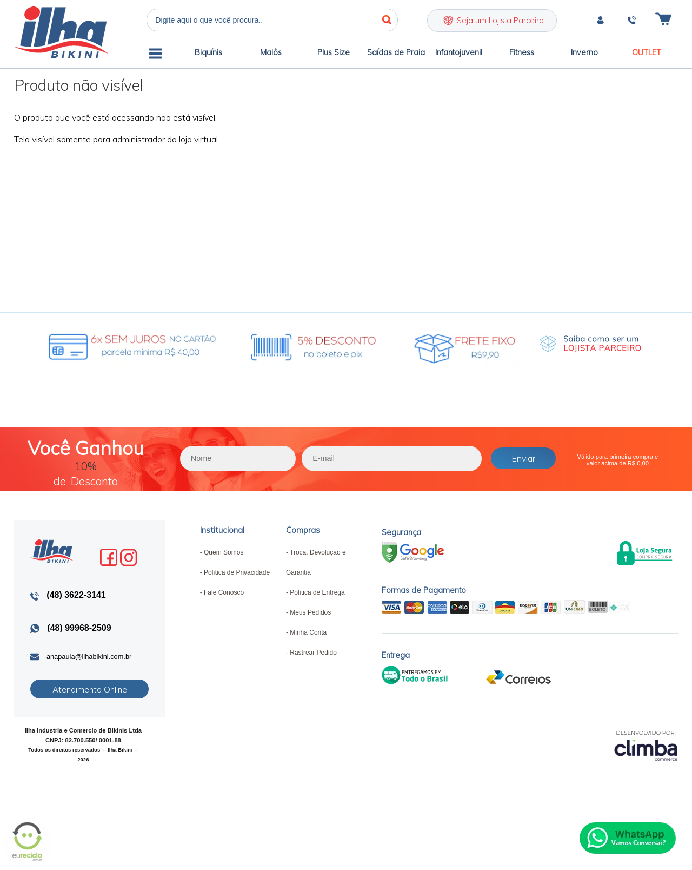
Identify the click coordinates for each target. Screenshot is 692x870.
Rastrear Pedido (313, 652)
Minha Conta (308, 632)
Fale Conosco (224, 592)
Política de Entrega (317, 592)
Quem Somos (223, 552)
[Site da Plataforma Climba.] (646, 745)
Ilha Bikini (61, 32)
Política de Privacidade (237, 572)
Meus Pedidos (310, 612)
